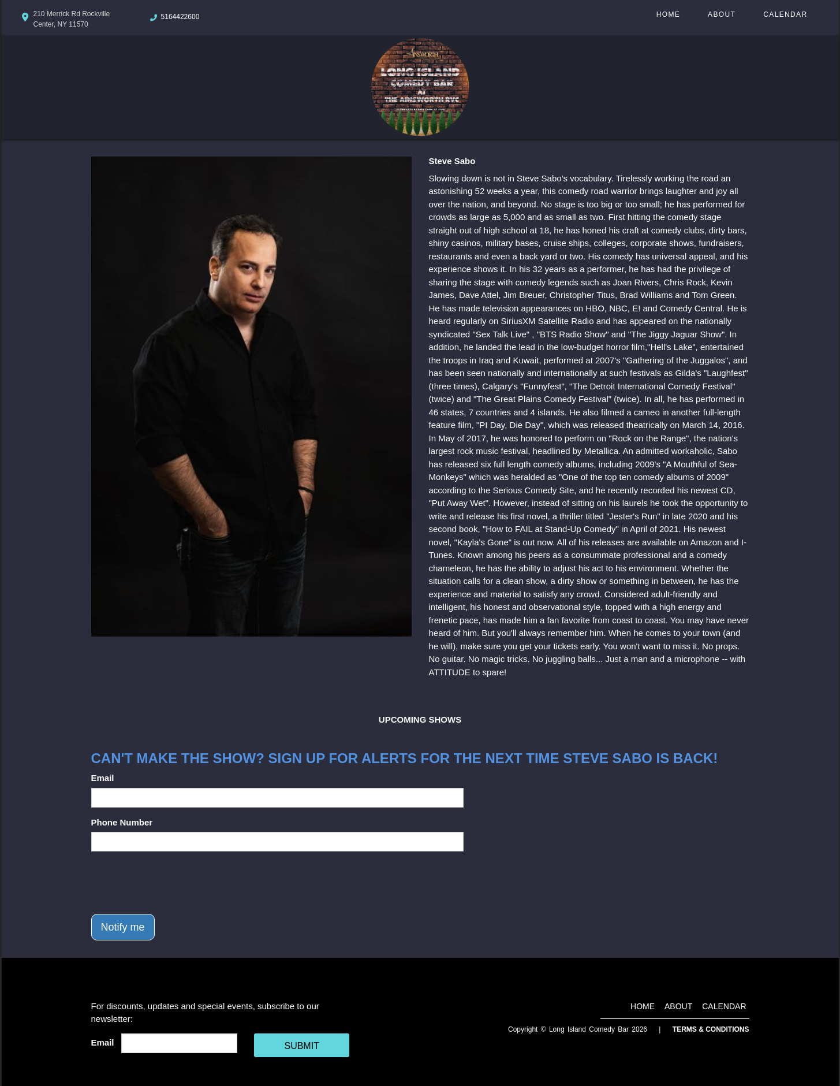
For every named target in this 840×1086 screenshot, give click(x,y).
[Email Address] (179, 1043)
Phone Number (122, 822)
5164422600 (180, 17)
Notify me (123, 927)
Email (102, 778)
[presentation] (179, 882)
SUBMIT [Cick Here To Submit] (301, 1046)
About (722, 14)
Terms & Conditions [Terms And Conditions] (711, 1029)
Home (668, 14)
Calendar (785, 14)
